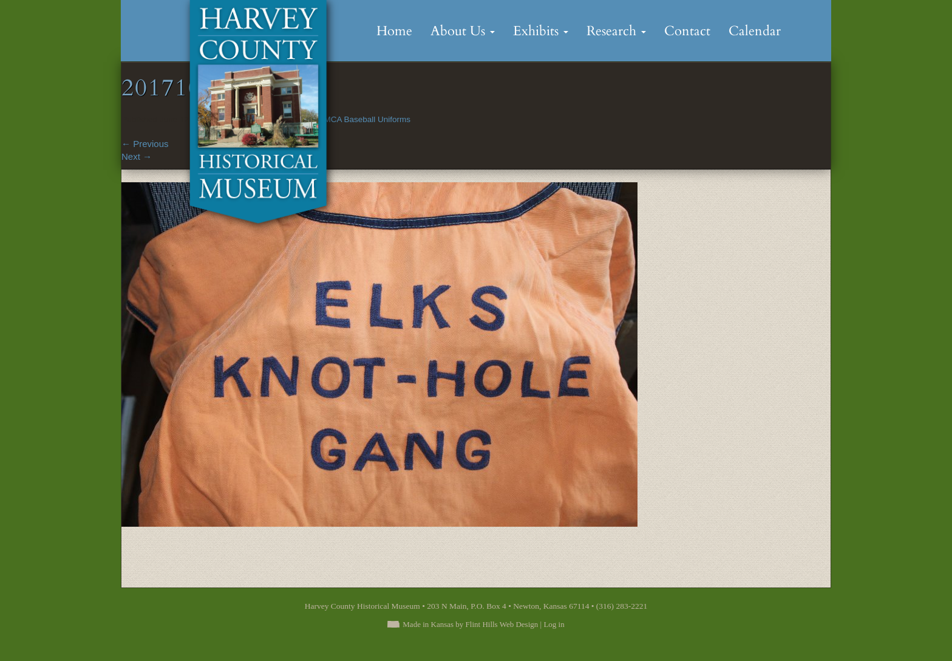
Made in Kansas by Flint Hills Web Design (470, 624)
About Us (462, 31)
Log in (553, 624)
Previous (145, 144)
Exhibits (540, 31)
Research (616, 31)
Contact (687, 31)
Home (394, 31)
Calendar (755, 31)
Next (136, 156)
